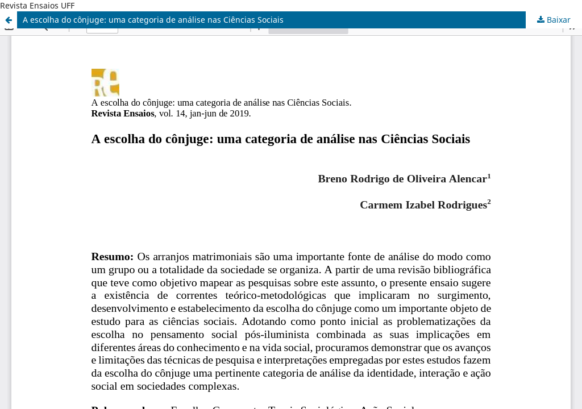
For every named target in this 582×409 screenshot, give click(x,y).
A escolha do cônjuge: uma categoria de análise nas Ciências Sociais (153, 19)
